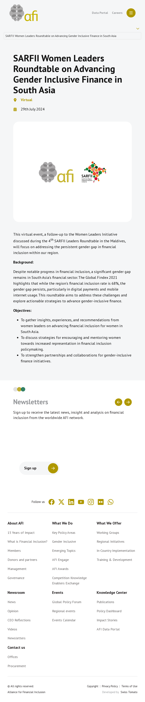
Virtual (26, 99)
